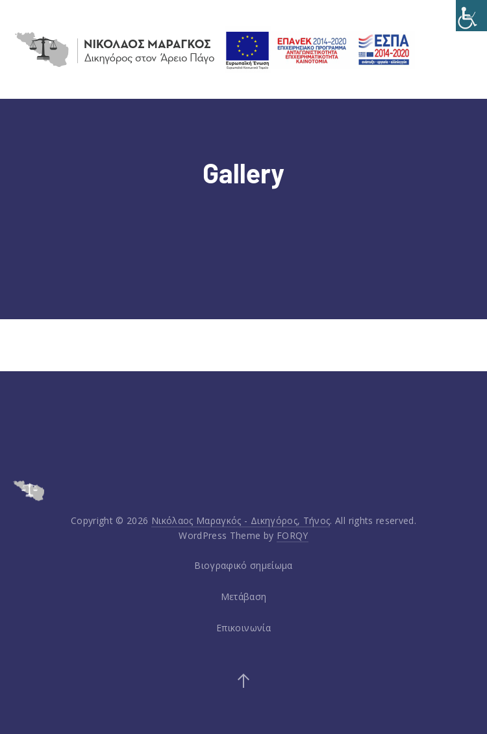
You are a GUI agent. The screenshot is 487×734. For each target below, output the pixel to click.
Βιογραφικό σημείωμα (243, 565)
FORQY (292, 535)
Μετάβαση (244, 596)
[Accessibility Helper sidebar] (471, 15)
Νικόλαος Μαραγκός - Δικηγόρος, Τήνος (241, 520)
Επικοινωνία (243, 628)
